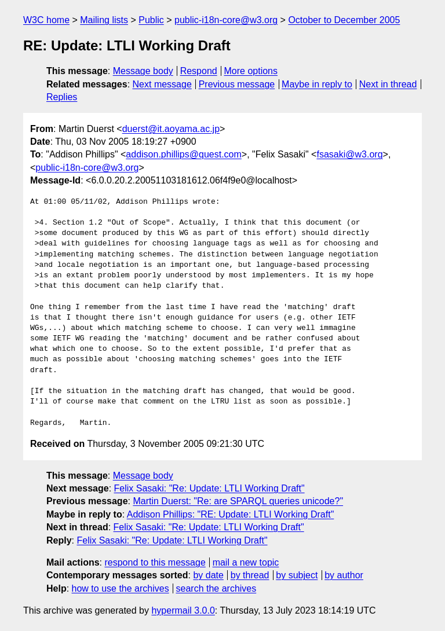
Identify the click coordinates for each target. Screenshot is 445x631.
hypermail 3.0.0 (182, 610)
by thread (250, 575)
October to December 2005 (344, 20)
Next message (162, 84)
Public (151, 20)
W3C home (46, 20)
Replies (61, 97)
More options (251, 71)
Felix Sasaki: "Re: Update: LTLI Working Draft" (209, 488)
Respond (198, 71)
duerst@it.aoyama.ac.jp (171, 129)
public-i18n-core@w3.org (226, 20)
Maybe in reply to (317, 84)
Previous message (237, 84)
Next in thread (388, 84)
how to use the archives (120, 588)
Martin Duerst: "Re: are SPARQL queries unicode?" (238, 501)
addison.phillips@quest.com (183, 154)
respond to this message (154, 562)
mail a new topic (246, 562)
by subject (297, 575)
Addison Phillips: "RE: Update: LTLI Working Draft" (230, 514)
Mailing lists (104, 20)
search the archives (216, 588)
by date (208, 575)
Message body (143, 71)
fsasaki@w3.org (349, 154)
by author (343, 575)
